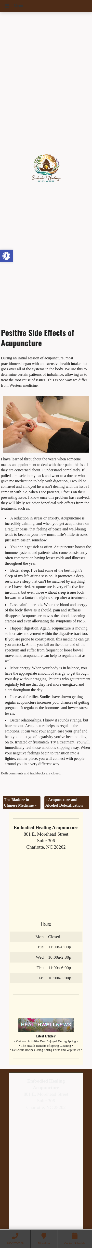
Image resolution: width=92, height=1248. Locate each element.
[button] (6, 256)
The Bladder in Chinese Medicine (20, 802)
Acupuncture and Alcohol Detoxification (64, 802)
